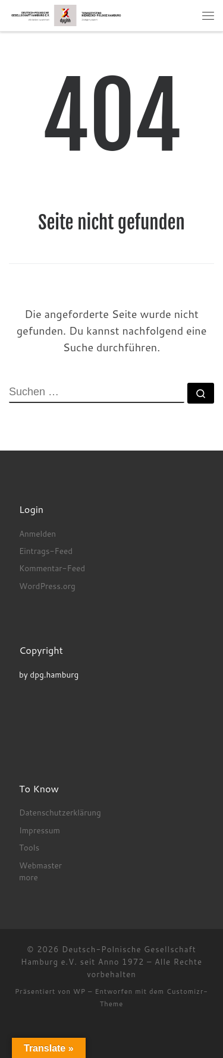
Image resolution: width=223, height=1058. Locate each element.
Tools (29, 847)
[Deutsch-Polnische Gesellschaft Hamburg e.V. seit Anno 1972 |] (66, 15)
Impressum (39, 830)
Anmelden (37, 533)
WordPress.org (47, 585)
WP (79, 991)
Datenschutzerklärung (60, 812)
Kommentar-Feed (52, 568)
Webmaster (40, 865)
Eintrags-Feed (46, 550)
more (28, 877)
